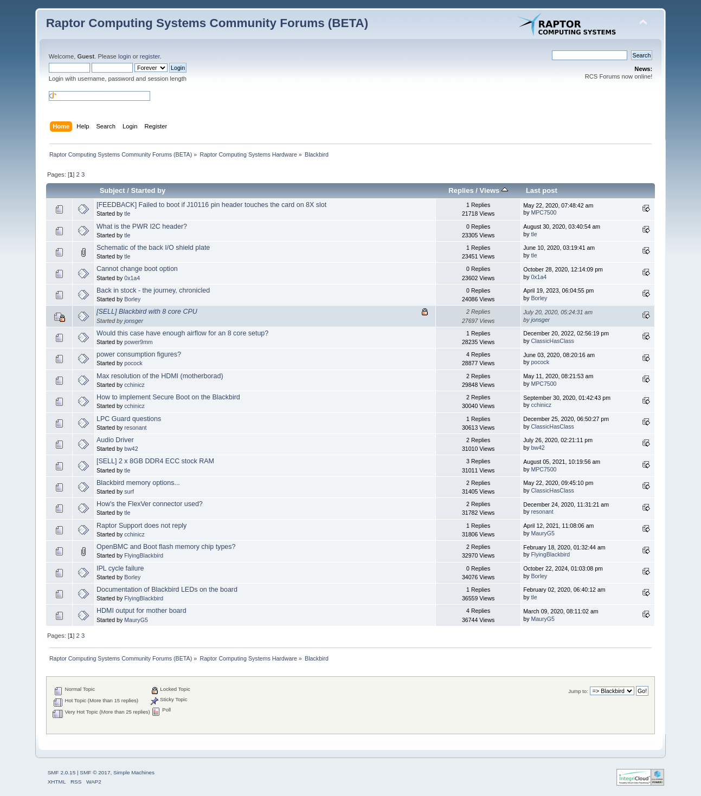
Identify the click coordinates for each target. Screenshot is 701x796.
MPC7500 (543, 212)
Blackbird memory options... (138, 483)
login (124, 56)
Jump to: (578, 691)
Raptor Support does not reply (141, 525)
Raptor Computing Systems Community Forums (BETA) (207, 23)
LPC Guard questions (129, 419)
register (150, 56)
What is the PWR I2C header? (142, 226)
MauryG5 (543, 533)
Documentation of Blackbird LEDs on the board (167, 589)
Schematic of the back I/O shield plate (153, 247)
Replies (460, 190)
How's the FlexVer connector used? (150, 504)
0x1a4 (132, 278)
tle (127, 213)
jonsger (133, 321)
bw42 (131, 448)
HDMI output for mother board (141, 610)
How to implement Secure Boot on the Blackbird (168, 397)
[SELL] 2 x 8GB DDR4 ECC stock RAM (155, 461)
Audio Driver (115, 440)
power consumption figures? (139, 354)
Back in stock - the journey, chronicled (153, 290)
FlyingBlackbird (143, 555)
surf (129, 491)
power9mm (138, 342)
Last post (541, 190)
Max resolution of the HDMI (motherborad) (160, 376)
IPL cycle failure (120, 568)
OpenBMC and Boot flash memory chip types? (166, 547)
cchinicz (134, 384)
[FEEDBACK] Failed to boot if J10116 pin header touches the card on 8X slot (211, 205)
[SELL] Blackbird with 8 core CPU (147, 311)
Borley (132, 299)
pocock (133, 363)
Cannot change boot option (137, 269)
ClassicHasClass (552, 341)
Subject (112, 190)
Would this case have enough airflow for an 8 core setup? (182, 333)
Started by (148, 190)
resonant (135, 427)
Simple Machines (134, 772)
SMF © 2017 (95, 772)
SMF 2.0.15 (62, 772)
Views (494, 190)
